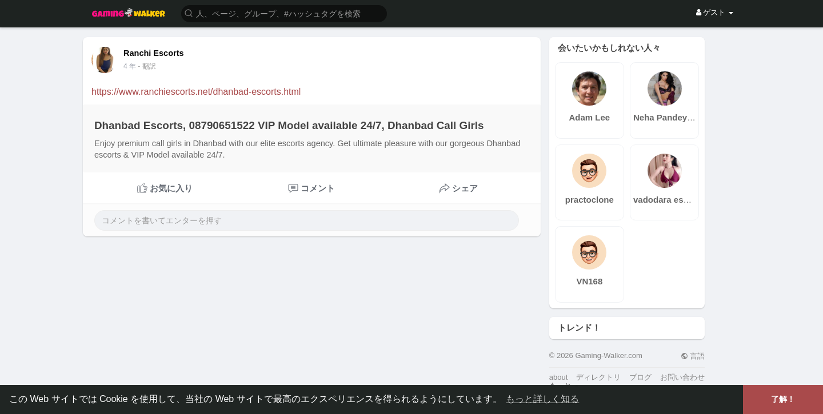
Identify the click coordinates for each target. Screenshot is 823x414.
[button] (284, 12)
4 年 (129, 66)
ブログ (640, 377)
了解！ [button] (783, 399)
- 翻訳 (146, 66)
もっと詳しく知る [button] (542, 399)
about (558, 377)
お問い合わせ (682, 377)
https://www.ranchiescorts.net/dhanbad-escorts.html (196, 92)
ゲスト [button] (714, 12)
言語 (693, 356)
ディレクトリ (598, 377)
